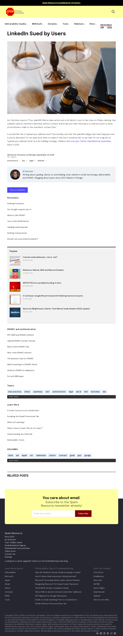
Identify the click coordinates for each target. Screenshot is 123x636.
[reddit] (103, 633)
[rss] (114, 633)
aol (17, 455)
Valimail (97, 596)
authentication (59, 391)
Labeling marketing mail (17, 227)
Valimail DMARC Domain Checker (21, 341)
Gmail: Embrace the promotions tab (51, 604)
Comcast (9, 592)
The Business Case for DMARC (20, 358)
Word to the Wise (101, 600)
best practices (14, 391)
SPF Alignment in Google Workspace (51, 596)
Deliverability (10, 572)
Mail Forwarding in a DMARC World (22, 364)
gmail (72, 455)
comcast (63, 455)
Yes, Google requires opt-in (19, 209)
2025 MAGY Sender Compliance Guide (52, 588)
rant (47, 391)
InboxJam (98, 580)
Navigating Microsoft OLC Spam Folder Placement (57, 584)
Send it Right (99, 588)
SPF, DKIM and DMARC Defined (20, 335)
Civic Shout (98, 572)
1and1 (10, 455)
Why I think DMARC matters (19, 352)
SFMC (7, 596)
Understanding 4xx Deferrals (19, 434)
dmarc (27, 391)
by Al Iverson (10, 539)
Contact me (10, 554)
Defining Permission (15, 203)
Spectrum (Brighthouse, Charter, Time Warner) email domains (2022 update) (56, 309)
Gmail (7, 584)
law (24, 161)
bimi (86, 391)
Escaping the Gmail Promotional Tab (23, 416)
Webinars (79, 23)
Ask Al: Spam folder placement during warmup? (56, 576)
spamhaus (37, 391)
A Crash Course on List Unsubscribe (23, 410)
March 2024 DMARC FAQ (18, 346)
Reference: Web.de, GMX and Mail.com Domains (43, 270)
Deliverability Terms (15, 440)
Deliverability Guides (15, 23)
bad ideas (95, 391)
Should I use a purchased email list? (22, 239)
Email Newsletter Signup (15, 545)
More (92, 23)
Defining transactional (17, 233)
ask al (78, 391)
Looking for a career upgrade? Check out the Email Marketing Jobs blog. (36, 561)
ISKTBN (97, 584)
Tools (65, 23)
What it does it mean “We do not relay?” (25, 428)
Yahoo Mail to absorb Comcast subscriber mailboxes (58, 592)
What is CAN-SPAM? (16, 215)
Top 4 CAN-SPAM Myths (18, 221)
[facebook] (107, 633)
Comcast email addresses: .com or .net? (40, 257)
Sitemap (8, 557)
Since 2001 (9, 536)
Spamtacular (99, 592)
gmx (79, 455)
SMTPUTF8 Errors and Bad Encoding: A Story (42, 283)
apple (24, 455)
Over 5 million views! (13, 542)
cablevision (41, 455)
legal (32, 161)
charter (52, 455)
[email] (96, 633)
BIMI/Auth (37, 23)
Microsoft (9, 576)
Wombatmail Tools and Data (17, 548)
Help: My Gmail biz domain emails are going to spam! (57, 572)
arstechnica (13, 161)
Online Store (10, 551)
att (31, 455)
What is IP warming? (16, 422)
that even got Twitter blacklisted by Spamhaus (88, 141)
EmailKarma (99, 576)
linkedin (42, 161)
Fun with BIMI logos (15, 376)
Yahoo (7, 588)
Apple (7, 580)
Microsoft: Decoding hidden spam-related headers (57, 580)
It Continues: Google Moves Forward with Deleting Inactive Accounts (53, 296)
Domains (52, 23)
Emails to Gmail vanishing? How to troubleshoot (56, 600)
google (88, 455)
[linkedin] (100, 633)
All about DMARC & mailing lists (20, 370)
